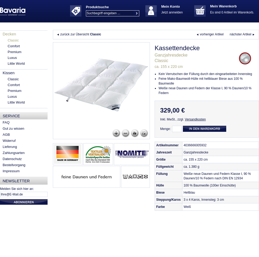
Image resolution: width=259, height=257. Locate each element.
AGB (6, 135)
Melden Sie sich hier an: (17, 189)
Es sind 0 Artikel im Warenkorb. (232, 12)
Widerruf (9, 141)
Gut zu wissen (13, 128)
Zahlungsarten (14, 153)
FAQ (6, 122)
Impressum (11, 171)
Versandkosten (195, 119)
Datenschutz (12, 159)
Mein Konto (170, 6)
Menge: (165, 129)
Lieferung (10, 147)
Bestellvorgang (14, 165)
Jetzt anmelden (172, 12)
